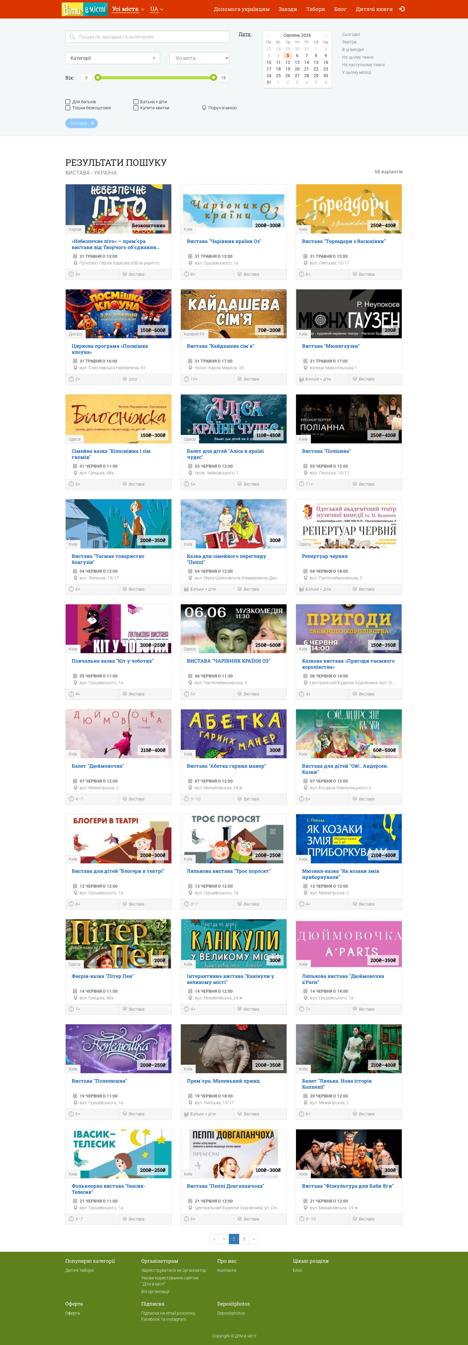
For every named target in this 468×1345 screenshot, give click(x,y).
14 (306, 62)
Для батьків (80, 101)
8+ (189, 274)
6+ (305, 274)
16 (325, 62)
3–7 (191, 904)
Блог (340, 8)
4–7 (76, 799)
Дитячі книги (374, 8)
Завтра (349, 42)
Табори (315, 8)
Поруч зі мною (219, 108)
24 (269, 75)
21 (306, 69)
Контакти (226, 1270)
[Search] (147, 37)
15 (316, 62)
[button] (128, 9)
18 (278, 69)
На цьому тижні (357, 57)
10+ (191, 380)
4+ (74, 694)
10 (269, 62)
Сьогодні (351, 34)
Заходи (288, 8)
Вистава (133, 274)
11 (278, 62)
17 (269, 69)
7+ (74, 1009)
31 (269, 82)
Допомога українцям (242, 8)
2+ (74, 380)
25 (278, 75)
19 (287, 69)
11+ (306, 484)
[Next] (254, 1239)
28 (306, 75)
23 (325, 69)
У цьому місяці (356, 72)
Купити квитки (151, 108)
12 (287, 62)
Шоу (129, 379)
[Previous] (214, 1239)
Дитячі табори (79, 1270)
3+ (74, 274)
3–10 (192, 799)
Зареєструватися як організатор (173, 1270)
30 (325, 75)
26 (287, 75)
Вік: (69, 77)
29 (316, 75)
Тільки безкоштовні (88, 108)
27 (297, 75)
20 (297, 69)
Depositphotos (231, 1313)
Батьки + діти (150, 101)
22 (316, 69)
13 (297, 62)
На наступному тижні (363, 65)
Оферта (72, 1313)
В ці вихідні (353, 50)
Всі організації (155, 1291)
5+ (189, 484)
